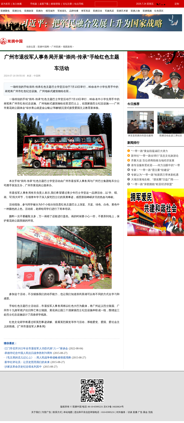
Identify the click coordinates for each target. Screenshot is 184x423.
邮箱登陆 (55, 3)
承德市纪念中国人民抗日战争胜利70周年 (28, 353)
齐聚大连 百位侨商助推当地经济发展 (152, 160)
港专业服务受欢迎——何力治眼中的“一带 (155, 165)
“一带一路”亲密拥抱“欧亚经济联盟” (152, 184)
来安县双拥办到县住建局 (140, 135)
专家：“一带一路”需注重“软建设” (150, 170)
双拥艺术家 (122, 10)
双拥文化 (16, 10)
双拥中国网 (43, 46)
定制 (177, 3)
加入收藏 (17, 3)
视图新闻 (67, 46)
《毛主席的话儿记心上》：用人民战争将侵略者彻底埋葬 (38, 357)
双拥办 (39, 10)
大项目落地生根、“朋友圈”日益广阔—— (154, 179)
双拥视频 (147, 10)
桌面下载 (44, 3)
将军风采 (85, 10)
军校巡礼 (62, 10)
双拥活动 (97, 10)
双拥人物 (135, 10)
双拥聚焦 (5, 10)
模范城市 (50, 10)
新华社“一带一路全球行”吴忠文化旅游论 (154, 155)
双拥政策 (28, 10)
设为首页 (5, 3)
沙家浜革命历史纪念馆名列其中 (23, 366)
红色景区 (159, 10)
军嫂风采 (109, 10)
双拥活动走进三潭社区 (170, 135)
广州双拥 (56, 46)
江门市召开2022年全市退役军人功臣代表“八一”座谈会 (36, 348)
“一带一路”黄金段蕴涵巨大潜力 (149, 151)
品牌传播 (73, 10)
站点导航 (78, 3)
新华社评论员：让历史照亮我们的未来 (27, 362)
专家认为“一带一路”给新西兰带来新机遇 (154, 174)
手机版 (33, 3)
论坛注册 (67, 3)
